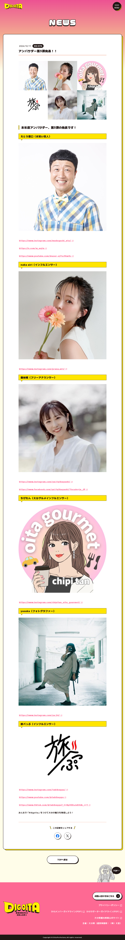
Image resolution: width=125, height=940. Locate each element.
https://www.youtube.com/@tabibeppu (41, 797)
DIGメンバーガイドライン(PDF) (67, 911)
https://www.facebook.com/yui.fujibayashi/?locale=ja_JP (52, 489)
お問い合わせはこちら (107, 896)
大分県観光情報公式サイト (107, 917)
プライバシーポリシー (109, 905)
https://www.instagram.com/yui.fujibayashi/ (45, 481)
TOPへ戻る (62, 859)
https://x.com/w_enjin (32, 248)
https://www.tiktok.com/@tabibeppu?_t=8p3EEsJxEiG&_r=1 (54, 804)
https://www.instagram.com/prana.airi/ (42, 368)
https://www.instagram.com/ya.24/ (39, 715)
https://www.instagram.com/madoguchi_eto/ (45, 240)
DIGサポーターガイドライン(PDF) (103, 911)
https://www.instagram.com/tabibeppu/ (42, 789)
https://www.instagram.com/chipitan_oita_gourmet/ (50, 602)
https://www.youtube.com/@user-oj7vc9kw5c (45, 255)
